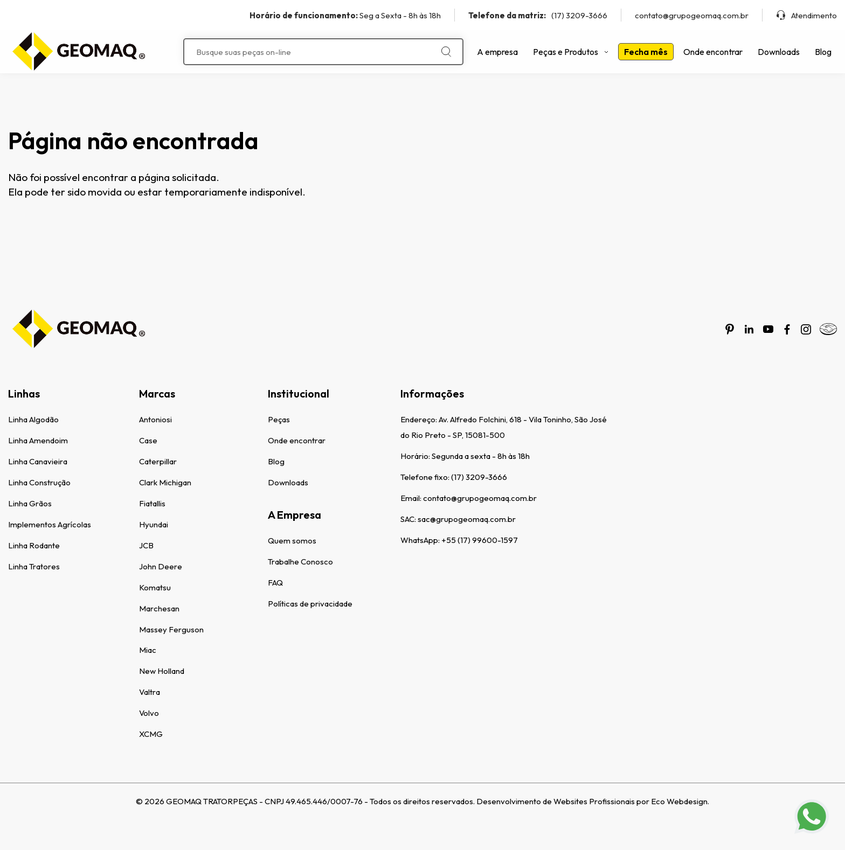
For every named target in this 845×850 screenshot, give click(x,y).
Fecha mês (646, 51)
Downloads (779, 51)
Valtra (149, 692)
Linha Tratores (34, 566)
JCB (146, 545)
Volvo (149, 713)
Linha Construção (39, 482)
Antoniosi (155, 419)
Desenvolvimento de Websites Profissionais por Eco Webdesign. (592, 801)
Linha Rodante (34, 545)
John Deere (160, 566)
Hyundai (153, 524)
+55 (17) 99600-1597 (479, 540)
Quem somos (292, 540)
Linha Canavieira (37, 461)
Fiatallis (152, 503)
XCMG (151, 734)
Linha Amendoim (38, 440)
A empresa (497, 51)
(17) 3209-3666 (537, 15)
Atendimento (806, 15)
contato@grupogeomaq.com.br (692, 15)
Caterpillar (158, 461)
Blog (823, 51)
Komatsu (155, 587)
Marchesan (159, 608)
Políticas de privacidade (310, 603)
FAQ (275, 582)
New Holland (161, 671)
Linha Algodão (33, 419)
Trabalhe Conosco (300, 561)
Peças (279, 419)
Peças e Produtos (570, 51)
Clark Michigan (165, 482)
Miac (147, 650)
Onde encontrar (713, 51)
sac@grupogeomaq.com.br (467, 519)
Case (148, 440)
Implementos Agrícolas (49, 524)
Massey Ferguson (171, 629)
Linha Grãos (30, 503)
